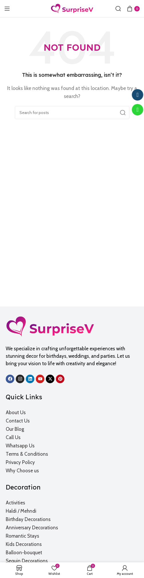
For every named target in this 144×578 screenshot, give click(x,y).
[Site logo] (72, 8)
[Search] (118, 8)
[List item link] (72, 412)
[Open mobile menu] (7, 8)
